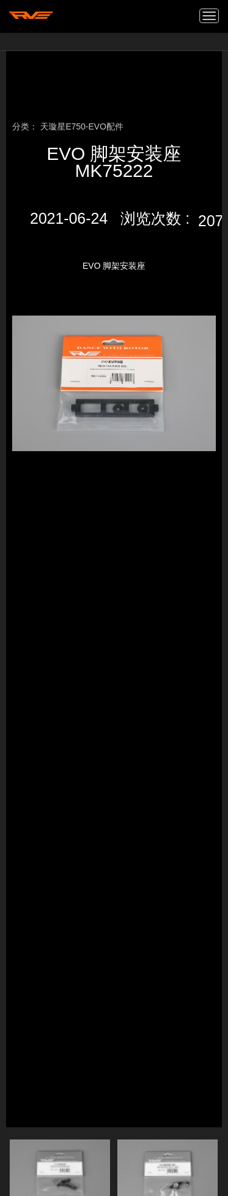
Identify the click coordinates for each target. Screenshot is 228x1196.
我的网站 (31, 15)
